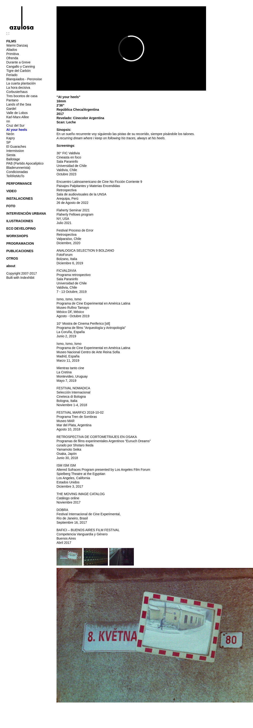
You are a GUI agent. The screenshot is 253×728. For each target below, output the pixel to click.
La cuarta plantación (21, 83)
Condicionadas (17, 172)
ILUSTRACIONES (19, 221)
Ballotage (13, 159)
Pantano (12, 100)
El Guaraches (16, 146)
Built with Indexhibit (20, 277)
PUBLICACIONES (19, 251)
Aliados (11, 49)
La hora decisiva (18, 87)
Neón (10, 134)
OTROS (12, 258)
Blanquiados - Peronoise (24, 79)
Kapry (10, 138)
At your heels (16, 130)
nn (8, 121)
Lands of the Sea (18, 104)
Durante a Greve (18, 62)
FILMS (11, 41)
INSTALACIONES (19, 198)
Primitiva (12, 54)
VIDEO (11, 191)
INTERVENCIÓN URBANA (26, 213)
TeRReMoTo (15, 176)
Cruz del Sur (15, 125)
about (10, 266)
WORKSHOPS (17, 236)
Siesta (10, 155)
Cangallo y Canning (20, 66)
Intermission (15, 151)
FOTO (10, 206)
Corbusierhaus (17, 92)
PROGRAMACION (20, 243)
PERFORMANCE (19, 183)
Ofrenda (12, 58)
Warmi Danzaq (17, 45)
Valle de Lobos (17, 113)
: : (23, 33)
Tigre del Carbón (18, 71)
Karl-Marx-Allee (17, 117)
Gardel (11, 108)
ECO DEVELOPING (21, 228)
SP (8, 142)
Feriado (11, 75)
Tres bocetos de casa (21, 96)
